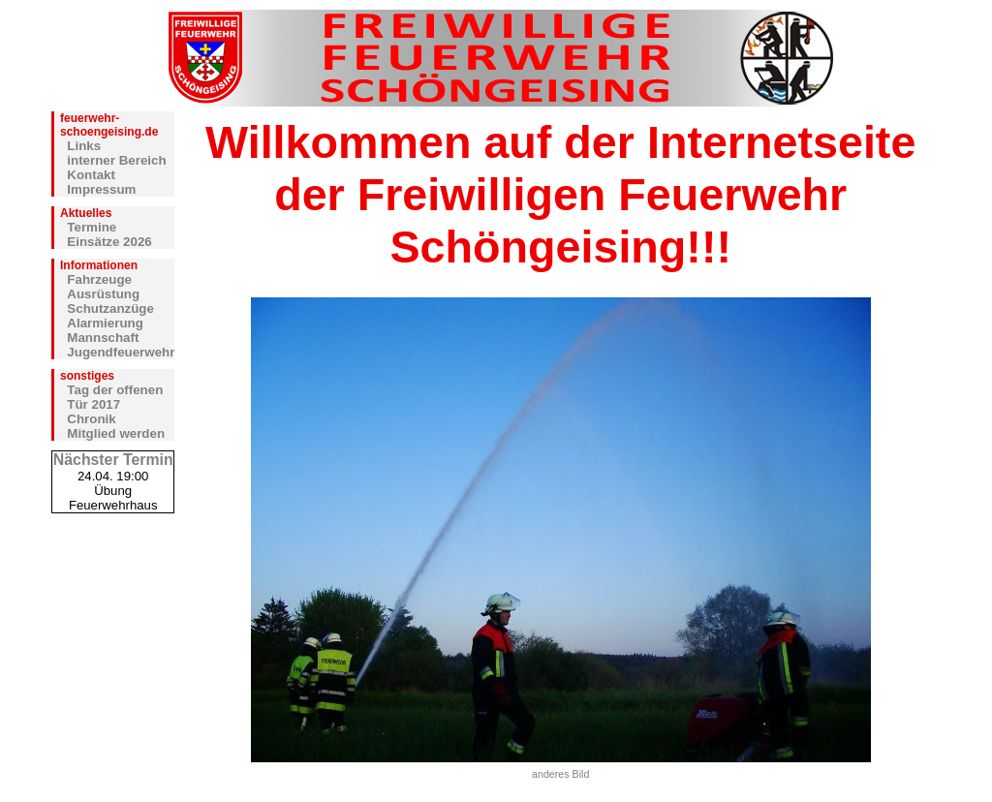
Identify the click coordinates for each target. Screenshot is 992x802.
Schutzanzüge (110, 308)
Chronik (91, 419)
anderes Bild (560, 774)
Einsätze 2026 (109, 241)
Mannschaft (103, 337)
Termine (91, 227)
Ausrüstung (103, 294)
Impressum (101, 189)
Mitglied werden (116, 433)
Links (84, 146)
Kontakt (91, 175)
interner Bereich (116, 160)
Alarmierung (105, 323)
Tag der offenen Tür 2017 (115, 397)
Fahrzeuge (99, 279)
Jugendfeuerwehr (120, 352)
